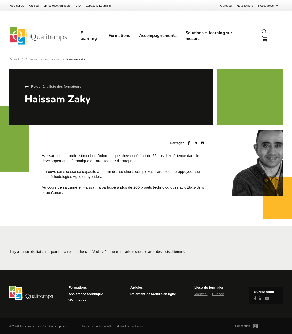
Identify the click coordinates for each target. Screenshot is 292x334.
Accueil (14, 59)
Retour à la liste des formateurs (56, 86)
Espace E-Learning (98, 5)
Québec (218, 294)
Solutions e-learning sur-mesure (210, 35)
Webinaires (16, 5)
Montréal (201, 294)
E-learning (89, 35)
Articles (34, 5)
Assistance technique (85, 294)
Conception (252, 326)
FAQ (78, 5)
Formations (119, 36)
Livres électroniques (57, 5)
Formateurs (51, 59)
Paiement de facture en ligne (153, 294)
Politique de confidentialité (96, 326)
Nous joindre (245, 5)
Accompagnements (158, 36)
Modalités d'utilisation (130, 326)
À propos (226, 5)
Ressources (266, 5)
